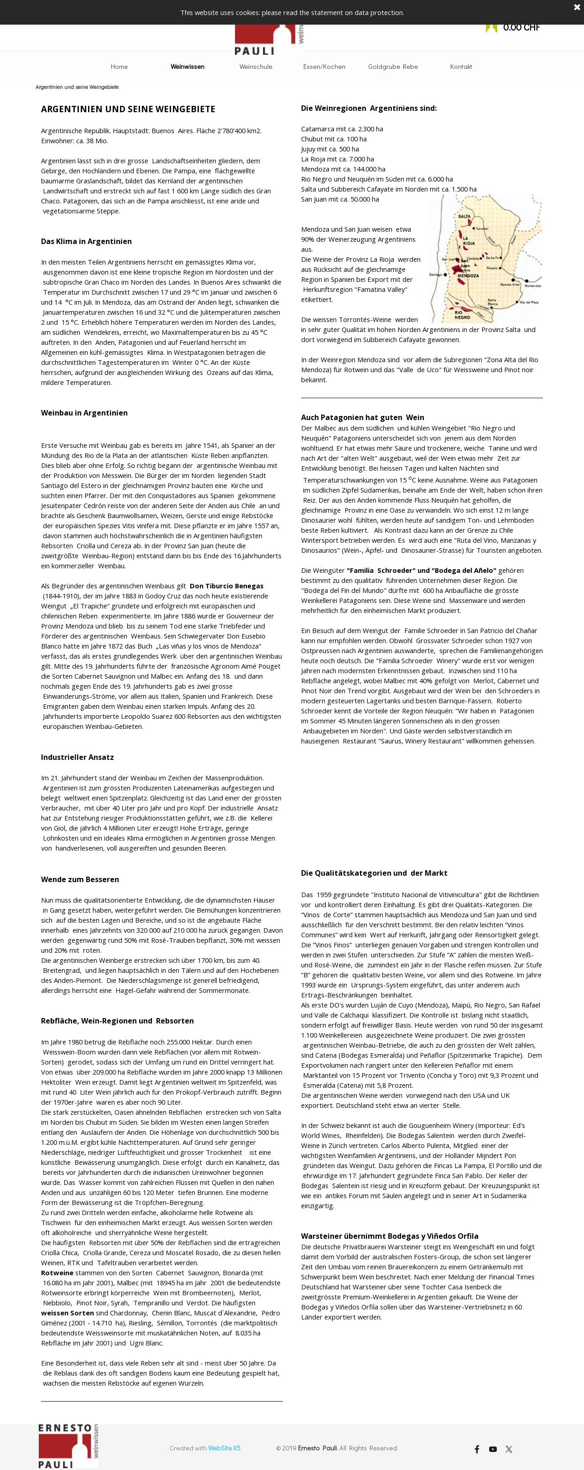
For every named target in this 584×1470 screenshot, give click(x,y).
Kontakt (461, 66)
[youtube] (493, 1449)
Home (119, 66)
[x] (509, 1449)
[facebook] (477, 1449)
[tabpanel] (162, 759)
